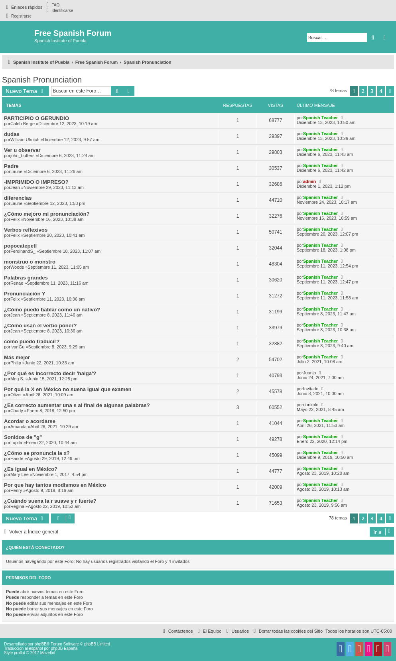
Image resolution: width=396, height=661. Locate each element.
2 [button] (363, 90)
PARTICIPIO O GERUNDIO (36, 118)
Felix (15, 219)
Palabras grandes (26, 278)
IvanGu (17, 346)
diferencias (18, 198)
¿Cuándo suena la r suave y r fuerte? (50, 501)
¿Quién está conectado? (35, 547)
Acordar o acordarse (29, 421)
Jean (15, 187)
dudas (12, 134)
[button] (390, 91)
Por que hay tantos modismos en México (55, 485)
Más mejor (17, 357)
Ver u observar (22, 150)
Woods (17, 267)
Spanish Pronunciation (42, 79)
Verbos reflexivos (25, 230)
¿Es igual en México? (30, 469)
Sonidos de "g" (23, 437)
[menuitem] (51, 5)
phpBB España (64, 648)
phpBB (41, 644)
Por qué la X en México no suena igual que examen (68, 389)
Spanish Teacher (320, 117)
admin (309, 181)
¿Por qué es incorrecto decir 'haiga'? (50, 373)
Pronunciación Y (24, 294)
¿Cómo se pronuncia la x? (37, 453)
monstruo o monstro (29, 262)
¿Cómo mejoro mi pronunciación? (47, 214)
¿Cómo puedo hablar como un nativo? (52, 310)
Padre (11, 166)
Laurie (16, 171)
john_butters (22, 155)
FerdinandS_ (22, 251)
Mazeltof (47, 653)
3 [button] (371, 90)
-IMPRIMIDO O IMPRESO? (36, 182)
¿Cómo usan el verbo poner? (40, 326)
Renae (16, 283)
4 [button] (381, 90)
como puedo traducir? (31, 341)
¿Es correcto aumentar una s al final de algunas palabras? (77, 405)
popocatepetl (20, 246)
